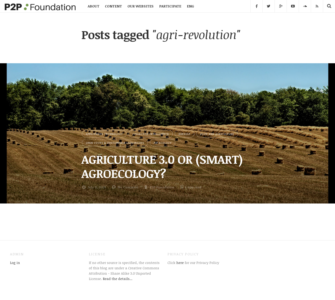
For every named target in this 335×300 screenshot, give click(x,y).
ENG (190, 6)
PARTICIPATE (170, 6)
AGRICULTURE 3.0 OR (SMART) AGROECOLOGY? (162, 166)
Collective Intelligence (150, 134)
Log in (15, 262)
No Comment (128, 187)
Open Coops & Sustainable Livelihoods (115, 142)
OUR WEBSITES (140, 6)
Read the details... (117, 278)
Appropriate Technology (104, 134)
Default (185, 134)
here (179, 262)
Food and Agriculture (217, 134)
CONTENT (113, 6)
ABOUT (93, 6)
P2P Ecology (162, 142)
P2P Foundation (162, 187)
